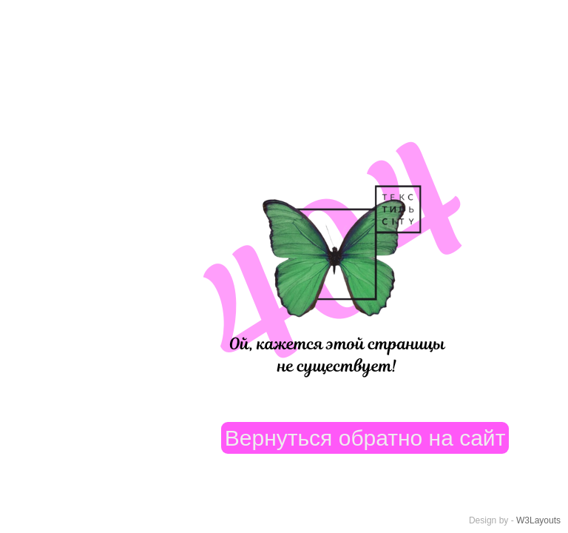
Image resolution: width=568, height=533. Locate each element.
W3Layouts (538, 520)
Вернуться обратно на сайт (365, 438)
